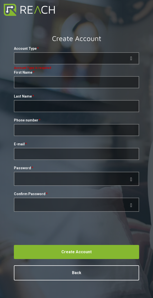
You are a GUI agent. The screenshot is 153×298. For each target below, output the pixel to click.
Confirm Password (29, 194)
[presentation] (52, 227)
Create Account (76, 251)
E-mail (19, 144)
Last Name (23, 96)
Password (22, 168)
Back (76, 272)
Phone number (26, 120)
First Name (23, 72)
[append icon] (132, 179)
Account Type (25, 49)
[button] (76, 58)
